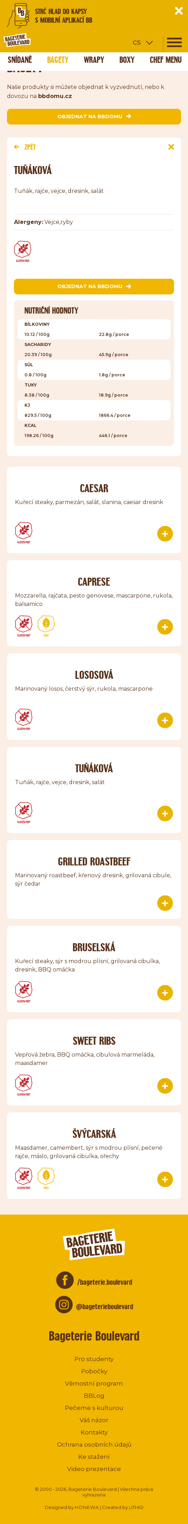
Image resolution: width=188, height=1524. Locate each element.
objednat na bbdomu (94, 116)
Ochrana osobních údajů (94, 1444)
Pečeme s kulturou (94, 1407)
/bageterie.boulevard (104, 1282)
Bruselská (94, 947)
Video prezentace (94, 1468)
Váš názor (94, 1420)
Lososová (94, 674)
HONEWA (87, 1507)
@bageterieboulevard (104, 1306)
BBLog (94, 1395)
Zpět (25, 147)
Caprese (94, 581)
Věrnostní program (94, 1383)
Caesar (94, 488)
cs (137, 42)
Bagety (57, 60)
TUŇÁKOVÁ (94, 768)
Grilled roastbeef (94, 861)
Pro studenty (94, 1359)
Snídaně (20, 60)
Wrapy (94, 60)
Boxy (127, 60)
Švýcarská (94, 1133)
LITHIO (136, 1507)
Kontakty (94, 1432)
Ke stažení (94, 1456)
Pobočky (94, 1371)
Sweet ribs (94, 1040)
